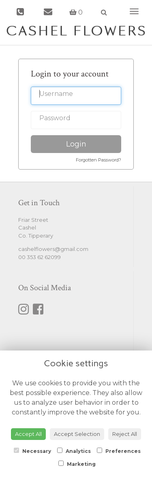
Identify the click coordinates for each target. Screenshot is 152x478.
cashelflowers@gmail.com (53, 249)
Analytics (74, 451)
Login (76, 144)
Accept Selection (77, 434)
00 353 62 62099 (39, 257)
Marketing (77, 464)
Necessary (32, 451)
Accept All (28, 434)
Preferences (119, 451)
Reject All (124, 434)
